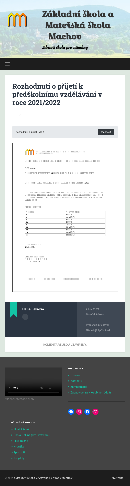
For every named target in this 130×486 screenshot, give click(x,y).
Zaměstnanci (78, 386)
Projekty (19, 458)
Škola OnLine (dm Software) (32, 435)
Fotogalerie (21, 440)
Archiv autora (25, 317)
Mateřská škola (95, 314)
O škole (75, 375)
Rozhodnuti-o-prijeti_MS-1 (30, 132)
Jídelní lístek (21, 429)
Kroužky (19, 446)
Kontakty (76, 381)
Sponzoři (19, 452)
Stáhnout (106, 132)
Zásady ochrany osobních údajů (90, 392)
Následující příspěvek (98, 330)
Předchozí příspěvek (97, 324)
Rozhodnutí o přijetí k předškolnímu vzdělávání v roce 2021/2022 (57, 94)
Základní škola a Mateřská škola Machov (77, 25)
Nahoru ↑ (118, 478)
